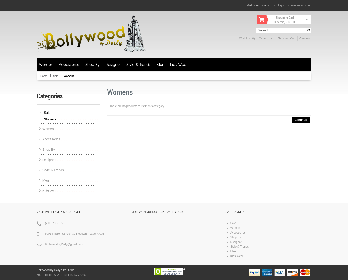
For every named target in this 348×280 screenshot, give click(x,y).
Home (44, 76)
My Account (266, 38)
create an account (299, 5)
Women (46, 65)
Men (160, 65)
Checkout (305, 38)
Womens (69, 76)
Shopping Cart (286, 38)
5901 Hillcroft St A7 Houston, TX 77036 (61, 274)
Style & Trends (138, 65)
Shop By (92, 65)
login (281, 5)
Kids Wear (178, 65)
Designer (113, 65)
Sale (56, 76)
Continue (301, 120)
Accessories (69, 65)
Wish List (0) (247, 38)
